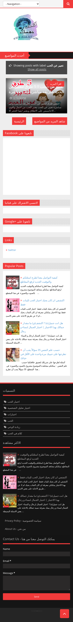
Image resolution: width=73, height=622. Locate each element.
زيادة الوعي (14, 427)
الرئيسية (19, 121)
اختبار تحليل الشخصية (19, 408)
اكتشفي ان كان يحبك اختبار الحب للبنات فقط (43, 477)
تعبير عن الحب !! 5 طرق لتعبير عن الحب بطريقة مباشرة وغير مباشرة (36, 89)
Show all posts (37, 69)
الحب (10, 420)
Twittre (8, 617)
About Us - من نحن (15, 529)
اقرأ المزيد (55, 84)
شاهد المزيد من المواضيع (49, 121)
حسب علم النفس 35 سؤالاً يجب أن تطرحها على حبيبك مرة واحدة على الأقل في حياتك (43, 354)
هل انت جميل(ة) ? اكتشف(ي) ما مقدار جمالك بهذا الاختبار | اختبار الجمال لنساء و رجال (42, 327)
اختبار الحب (14, 401)
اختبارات (12, 414)
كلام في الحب (15, 433)
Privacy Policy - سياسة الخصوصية (23, 520)
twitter (12, 250)
